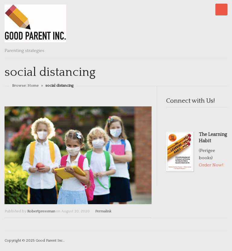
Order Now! (211, 165)
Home (33, 85)
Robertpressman (41, 211)
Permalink (103, 211)
